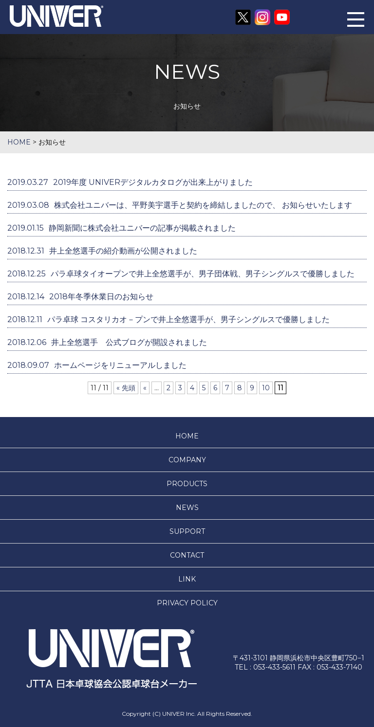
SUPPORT (187, 531)
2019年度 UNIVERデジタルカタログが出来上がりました (130, 182)
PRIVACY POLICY (187, 603)
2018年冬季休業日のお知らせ (80, 296)
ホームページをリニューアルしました (97, 365)
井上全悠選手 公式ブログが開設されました (107, 342)
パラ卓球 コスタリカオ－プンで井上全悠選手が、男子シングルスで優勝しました (168, 319)
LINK (187, 579)
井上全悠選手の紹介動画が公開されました (102, 250)
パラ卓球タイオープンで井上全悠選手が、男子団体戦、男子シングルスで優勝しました (181, 273)
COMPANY (187, 459)
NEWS (187, 507)
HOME (187, 436)
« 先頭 (125, 387)
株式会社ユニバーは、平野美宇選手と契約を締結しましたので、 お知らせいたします (179, 205)
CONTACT (187, 555)
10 (266, 387)
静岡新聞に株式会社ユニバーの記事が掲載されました (121, 228)
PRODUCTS (187, 483)
